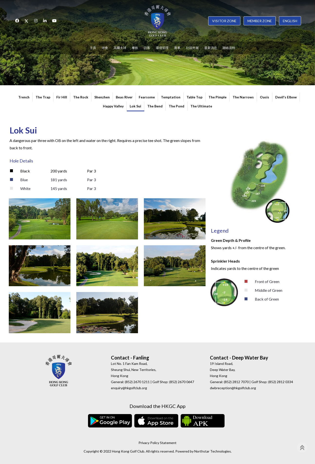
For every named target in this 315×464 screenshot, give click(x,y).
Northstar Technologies (212, 451)
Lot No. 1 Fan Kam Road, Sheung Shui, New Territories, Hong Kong (133, 369)
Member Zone (259, 21)
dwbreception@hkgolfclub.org (233, 388)
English (290, 21)
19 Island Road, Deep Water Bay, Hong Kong (222, 369)
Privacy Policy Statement (157, 443)
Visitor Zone (224, 21)
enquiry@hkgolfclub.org (129, 388)
